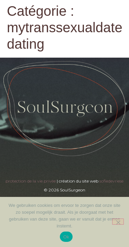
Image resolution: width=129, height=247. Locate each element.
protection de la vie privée (31, 181)
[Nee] (118, 222)
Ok (66, 236)
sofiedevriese (111, 181)
